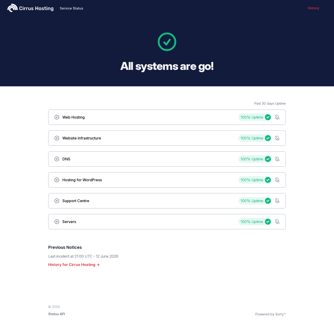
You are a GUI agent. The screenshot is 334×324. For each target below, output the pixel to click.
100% (252, 117)
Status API (56, 314)
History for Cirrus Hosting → (74, 264)
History (313, 8)
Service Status (71, 8)
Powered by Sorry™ (270, 314)
